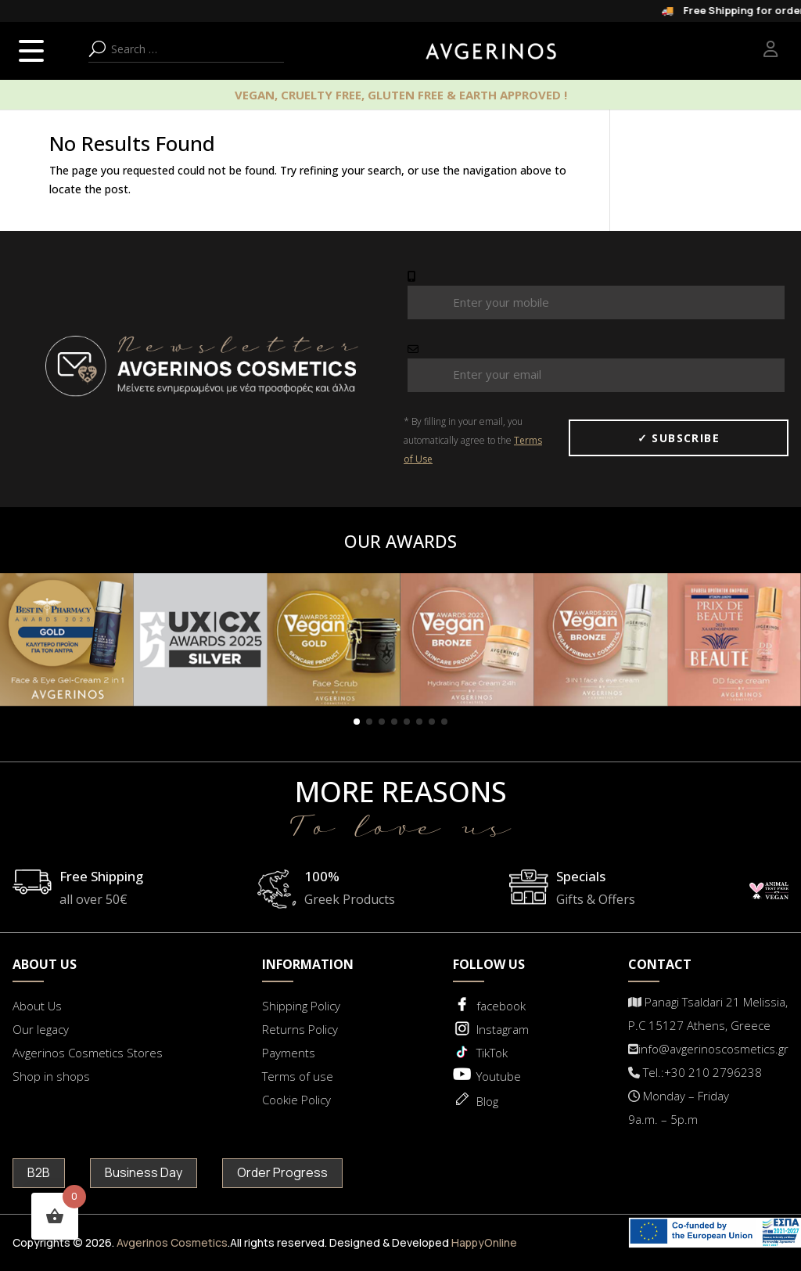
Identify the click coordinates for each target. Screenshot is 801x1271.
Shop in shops (51, 1076)
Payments (288, 1052)
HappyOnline (484, 1242)
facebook (501, 1006)
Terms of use (297, 1076)
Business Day (143, 1172)
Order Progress (282, 1172)
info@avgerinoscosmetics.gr (708, 1049)
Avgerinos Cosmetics (172, 1242)
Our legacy (41, 1029)
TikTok (492, 1052)
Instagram (502, 1029)
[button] (357, 721)
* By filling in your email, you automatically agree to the (473, 440)
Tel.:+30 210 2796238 (695, 1072)
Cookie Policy (296, 1099)
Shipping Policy (301, 1006)
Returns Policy (300, 1029)
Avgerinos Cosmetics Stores (88, 1052)
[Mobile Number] (596, 302)
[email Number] (596, 375)
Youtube (498, 1076)
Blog (487, 1101)
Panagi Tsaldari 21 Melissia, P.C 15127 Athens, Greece (708, 1013)
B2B (38, 1172)
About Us (37, 1006)
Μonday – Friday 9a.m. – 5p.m (678, 1107)
